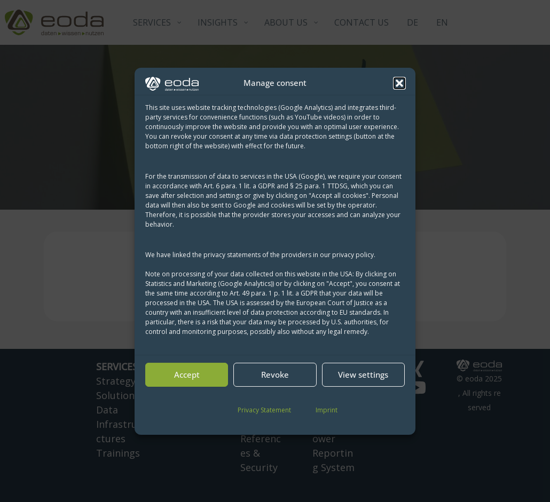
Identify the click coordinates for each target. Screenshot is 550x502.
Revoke (275, 374)
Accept (187, 374)
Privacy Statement (264, 410)
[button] (399, 83)
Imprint (326, 410)
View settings (363, 374)
